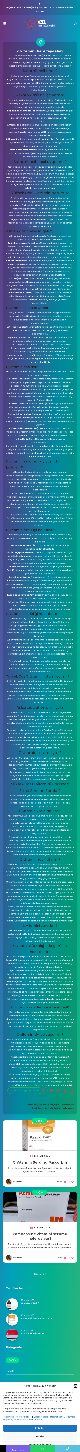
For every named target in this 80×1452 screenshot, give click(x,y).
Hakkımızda (8, 1417)
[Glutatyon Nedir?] (12, 1304)
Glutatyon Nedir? (30, 1303)
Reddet (40, 1436)
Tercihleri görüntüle (40, 1444)
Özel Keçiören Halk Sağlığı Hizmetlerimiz (51, 1104)
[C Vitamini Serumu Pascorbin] (12, 1319)
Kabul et (40, 1428)
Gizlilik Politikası (24, 1417)
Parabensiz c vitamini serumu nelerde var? (40, 1236)
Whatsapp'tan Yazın (25, 1090)
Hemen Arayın (58, 1090)
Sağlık (39, 1120)
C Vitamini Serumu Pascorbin (40, 1162)
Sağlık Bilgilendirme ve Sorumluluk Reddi (23, 1419)
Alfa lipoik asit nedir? (32, 1333)
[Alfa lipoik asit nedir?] (12, 1335)
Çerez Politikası (41, 1417)
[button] (75, 1386)
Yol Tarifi (40, 1098)
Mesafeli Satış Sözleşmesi (62, 1417)
